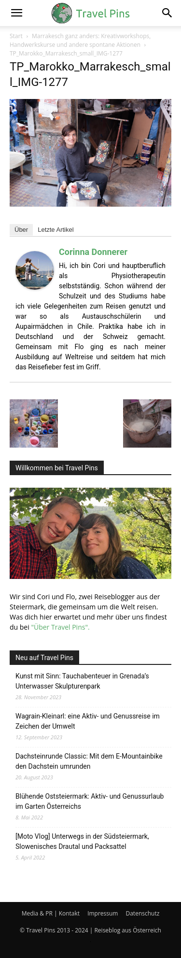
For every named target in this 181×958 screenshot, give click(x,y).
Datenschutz (142, 913)
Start (16, 36)
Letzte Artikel (55, 229)
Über (21, 229)
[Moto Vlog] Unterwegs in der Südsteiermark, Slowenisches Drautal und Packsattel (82, 841)
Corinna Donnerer (93, 252)
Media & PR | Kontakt (51, 913)
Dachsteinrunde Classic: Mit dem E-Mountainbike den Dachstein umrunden (89, 761)
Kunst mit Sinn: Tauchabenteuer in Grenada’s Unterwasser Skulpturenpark (82, 681)
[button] (16, 13)
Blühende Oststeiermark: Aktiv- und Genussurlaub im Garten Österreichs (89, 801)
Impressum (102, 913)
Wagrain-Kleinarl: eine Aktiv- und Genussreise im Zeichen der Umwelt (87, 721)
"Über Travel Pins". (60, 627)
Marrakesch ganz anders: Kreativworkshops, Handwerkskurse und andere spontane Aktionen (80, 40)
